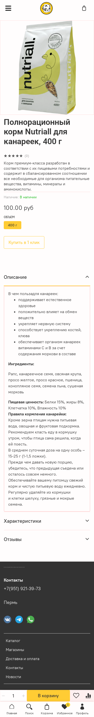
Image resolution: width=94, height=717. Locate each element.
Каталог (13, 640)
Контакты (14, 667)
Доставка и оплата (22, 658)
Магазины (15, 649)
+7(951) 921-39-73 (22, 588)
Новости (13, 676)
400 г (12, 225)
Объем (9, 217)
